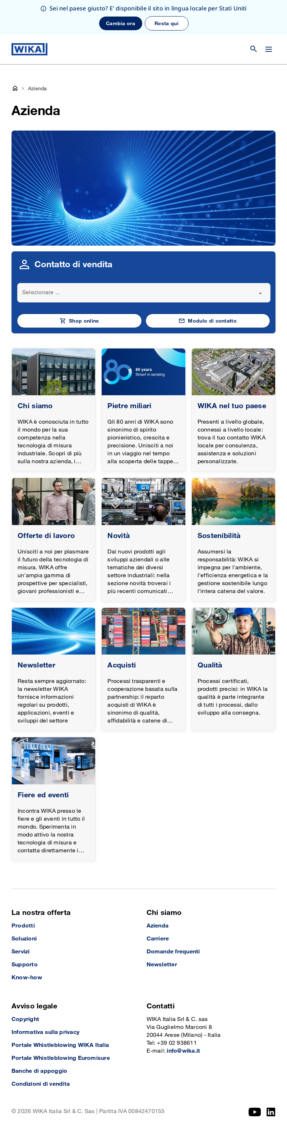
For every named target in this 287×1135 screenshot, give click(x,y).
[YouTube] (255, 1112)
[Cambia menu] (269, 49)
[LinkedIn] (271, 1112)
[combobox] (143, 292)
